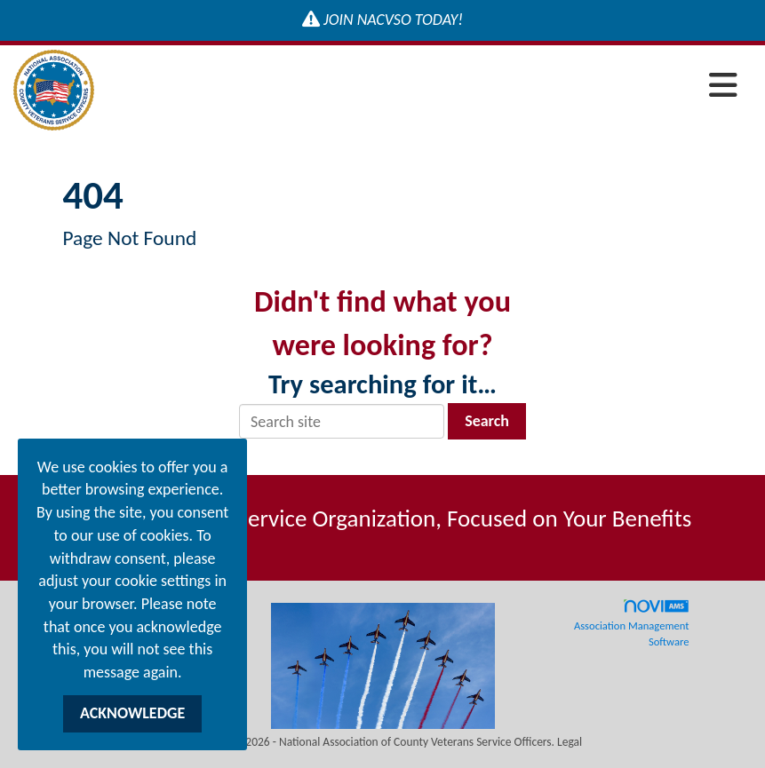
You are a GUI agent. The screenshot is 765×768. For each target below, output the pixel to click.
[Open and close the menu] (420, 86)
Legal (569, 741)
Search (487, 421)
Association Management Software (631, 623)
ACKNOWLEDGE (132, 713)
